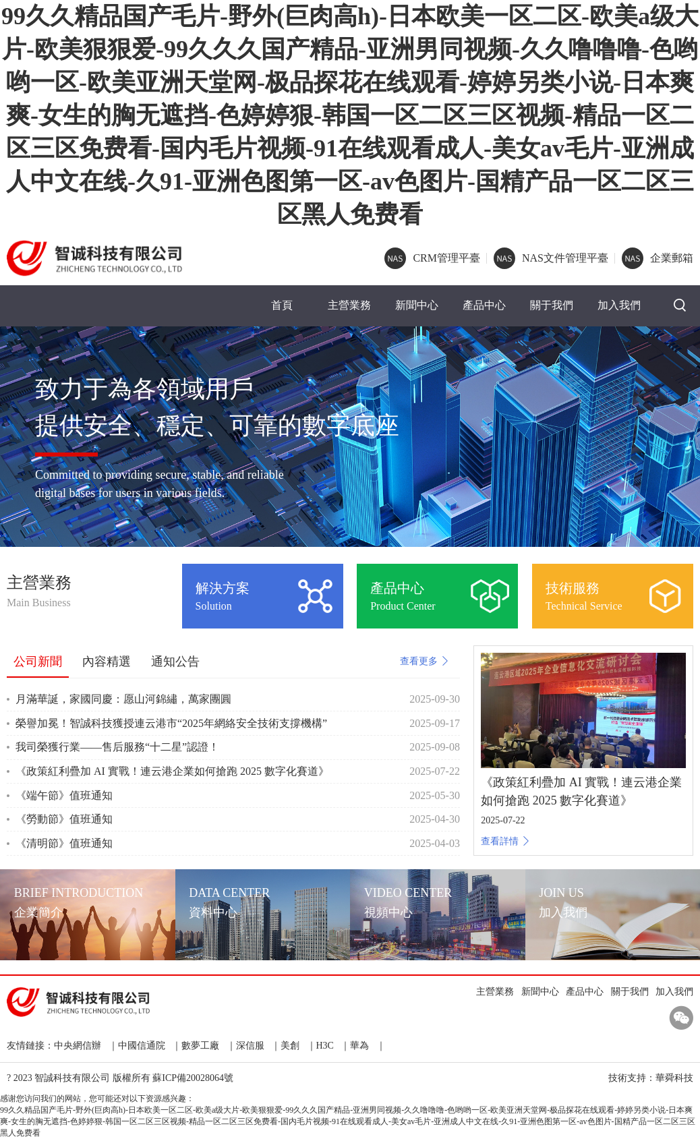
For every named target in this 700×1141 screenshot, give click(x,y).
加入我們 (619, 306)
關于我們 (551, 306)
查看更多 (425, 663)
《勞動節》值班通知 (64, 821)
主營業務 (349, 306)
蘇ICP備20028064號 (192, 1080)
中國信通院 (141, 1048)
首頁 (282, 306)
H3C (325, 1048)
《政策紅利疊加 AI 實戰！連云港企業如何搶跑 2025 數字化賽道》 (172, 772)
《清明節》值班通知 (64, 844)
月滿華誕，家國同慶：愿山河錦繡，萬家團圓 (123, 701)
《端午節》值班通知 (64, 796)
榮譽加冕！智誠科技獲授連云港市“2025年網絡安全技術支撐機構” (171, 724)
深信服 (250, 1048)
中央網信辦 (77, 1048)
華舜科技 (674, 1080)
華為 (359, 1048)
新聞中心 (416, 306)
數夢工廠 (200, 1048)
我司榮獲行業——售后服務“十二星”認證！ (117, 749)
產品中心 (484, 306)
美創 (290, 1048)
